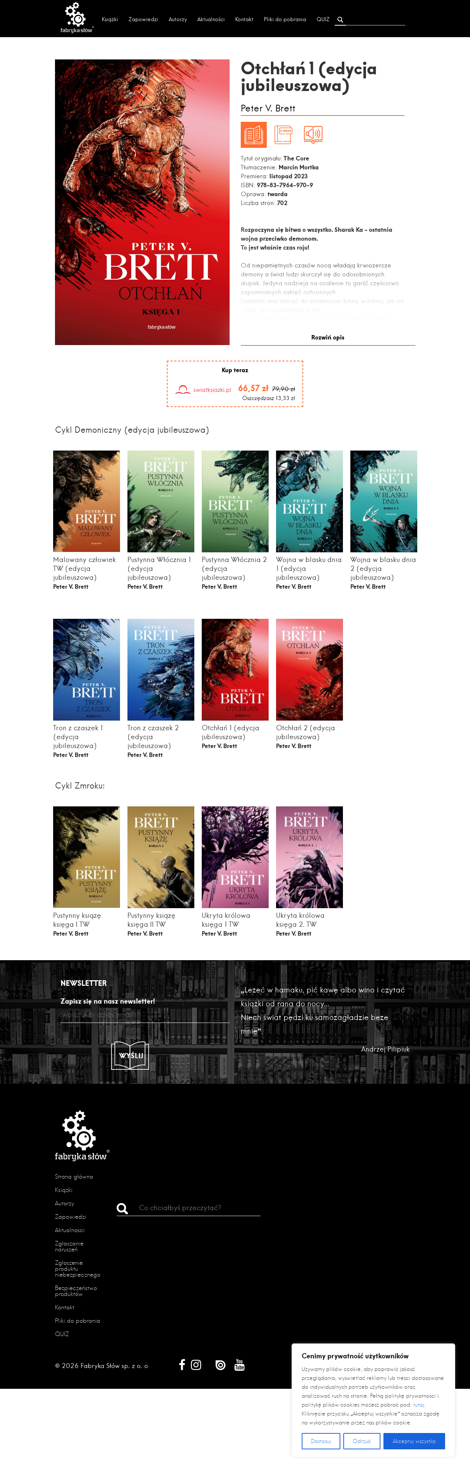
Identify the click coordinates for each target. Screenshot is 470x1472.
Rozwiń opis (327, 336)
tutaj (418, 1404)
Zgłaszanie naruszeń (69, 1245)
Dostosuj (321, 1441)
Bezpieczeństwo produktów (76, 1290)
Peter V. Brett (268, 109)
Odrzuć (362, 1441)
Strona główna (74, 1175)
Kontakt (244, 19)
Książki (110, 19)
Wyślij (131, 1054)
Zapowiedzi (143, 19)
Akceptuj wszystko (414, 1441)
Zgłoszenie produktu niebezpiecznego (77, 1267)
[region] (373, 1400)
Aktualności (211, 19)
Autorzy (178, 19)
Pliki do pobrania (285, 19)
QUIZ (323, 19)
